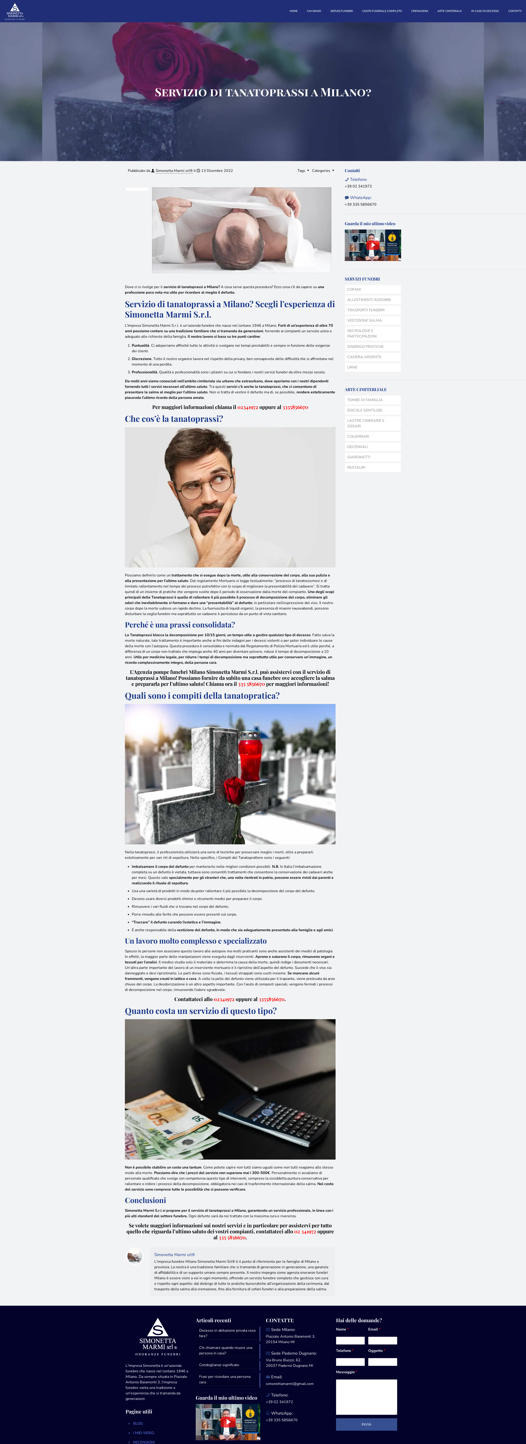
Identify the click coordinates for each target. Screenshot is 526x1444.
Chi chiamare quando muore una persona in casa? (225, 1350)
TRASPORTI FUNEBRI (366, 310)
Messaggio (346, 1372)
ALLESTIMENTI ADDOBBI (369, 299)
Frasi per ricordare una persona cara (224, 1379)
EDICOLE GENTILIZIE (364, 410)
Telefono (345, 1350)
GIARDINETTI (358, 457)
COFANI (354, 289)
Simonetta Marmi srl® (174, 170)
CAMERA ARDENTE (364, 357)
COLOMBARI (358, 436)
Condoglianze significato (219, 1364)
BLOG (138, 1423)
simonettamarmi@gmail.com (290, 1383)
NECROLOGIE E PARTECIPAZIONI (362, 333)
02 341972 (305, 1231)
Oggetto (376, 1350)
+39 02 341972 (358, 186)
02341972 (247, 406)
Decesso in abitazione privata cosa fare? (227, 1333)
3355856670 (295, 406)
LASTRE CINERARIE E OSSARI (365, 423)
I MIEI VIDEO (143, 1432)
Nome (342, 1329)
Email (374, 1329)
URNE (352, 367)
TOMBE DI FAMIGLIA (365, 400)
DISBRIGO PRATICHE (365, 346)
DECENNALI (357, 446)
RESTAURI (356, 467)
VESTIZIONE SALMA (364, 320)
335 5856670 (232, 1237)
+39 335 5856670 (361, 204)
